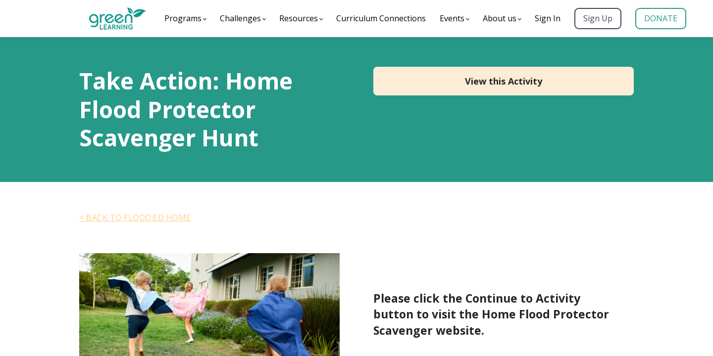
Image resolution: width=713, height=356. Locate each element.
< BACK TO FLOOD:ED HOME (135, 217)
